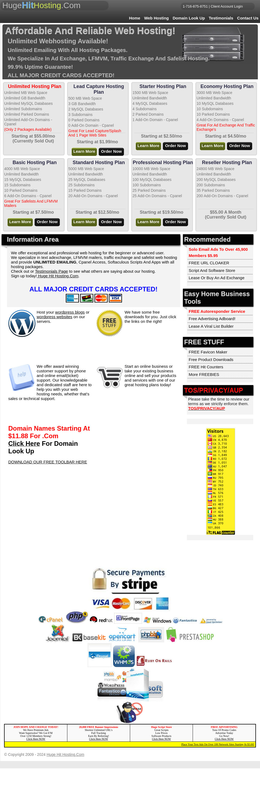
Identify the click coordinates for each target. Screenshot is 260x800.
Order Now (111, 151)
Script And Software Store (212, 270)
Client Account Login (227, 6)
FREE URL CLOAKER (209, 263)
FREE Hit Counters (206, 367)
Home (134, 18)
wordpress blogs (70, 312)
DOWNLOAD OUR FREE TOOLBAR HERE (47, 462)
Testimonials (221, 18)
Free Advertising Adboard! (212, 318)
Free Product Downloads (211, 359)
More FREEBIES (204, 374)
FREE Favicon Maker (208, 352)
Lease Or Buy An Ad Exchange (217, 277)
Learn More (84, 151)
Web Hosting (156, 18)
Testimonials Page (51, 271)
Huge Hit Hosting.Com (57, 276)
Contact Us (247, 18)
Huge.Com (41, 5)
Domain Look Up (189, 18)
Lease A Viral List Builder (211, 326)
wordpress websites (55, 316)
